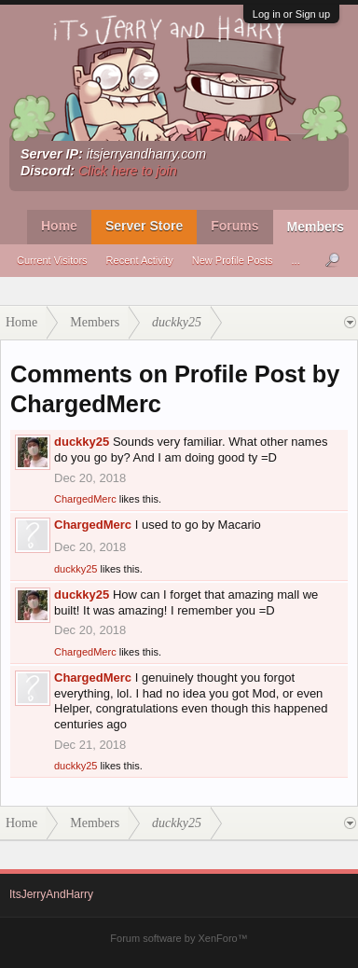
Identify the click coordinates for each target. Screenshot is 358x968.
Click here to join (127, 170)
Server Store (144, 225)
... (296, 260)
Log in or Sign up (291, 14)
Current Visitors (52, 260)
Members (315, 226)
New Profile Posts (232, 260)
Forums (234, 225)
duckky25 (81, 442)
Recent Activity (139, 260)
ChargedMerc (85, 499)
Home (59, 225)
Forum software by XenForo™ (178, 938)
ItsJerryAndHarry (51, 894)
